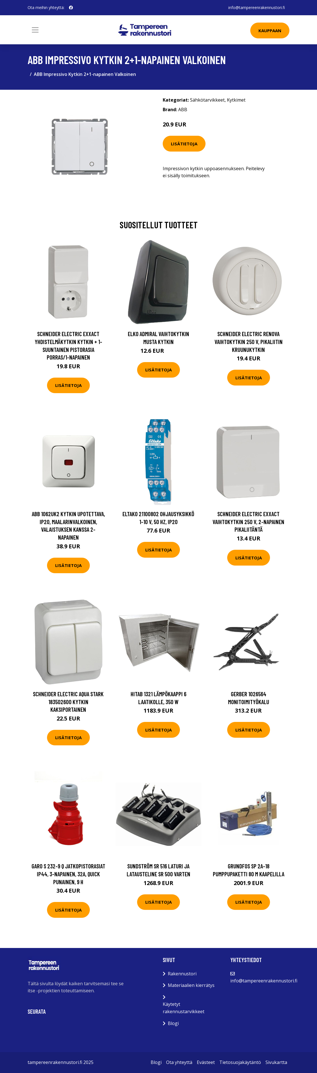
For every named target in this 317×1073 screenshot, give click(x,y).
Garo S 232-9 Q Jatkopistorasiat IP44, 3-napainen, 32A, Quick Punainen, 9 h (68, 873)
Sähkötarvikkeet (207, 100)
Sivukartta (276, 1062)
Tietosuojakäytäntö (240, 1062)
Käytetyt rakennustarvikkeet (183, 1008)
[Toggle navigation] (35, 30)
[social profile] (71, 7)
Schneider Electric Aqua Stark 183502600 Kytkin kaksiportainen (68, 701)
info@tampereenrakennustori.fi (256, 7)
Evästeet (206, 1062)
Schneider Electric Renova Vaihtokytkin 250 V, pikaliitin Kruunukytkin (249, 341)
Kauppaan (269, 30)
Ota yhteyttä (179, 1062)
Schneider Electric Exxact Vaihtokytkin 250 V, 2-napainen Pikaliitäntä (248, 521)
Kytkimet (236, 100)
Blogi (173, 1023)
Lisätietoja (184, 143)
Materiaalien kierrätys (191, 985)
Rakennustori (182, 974)
